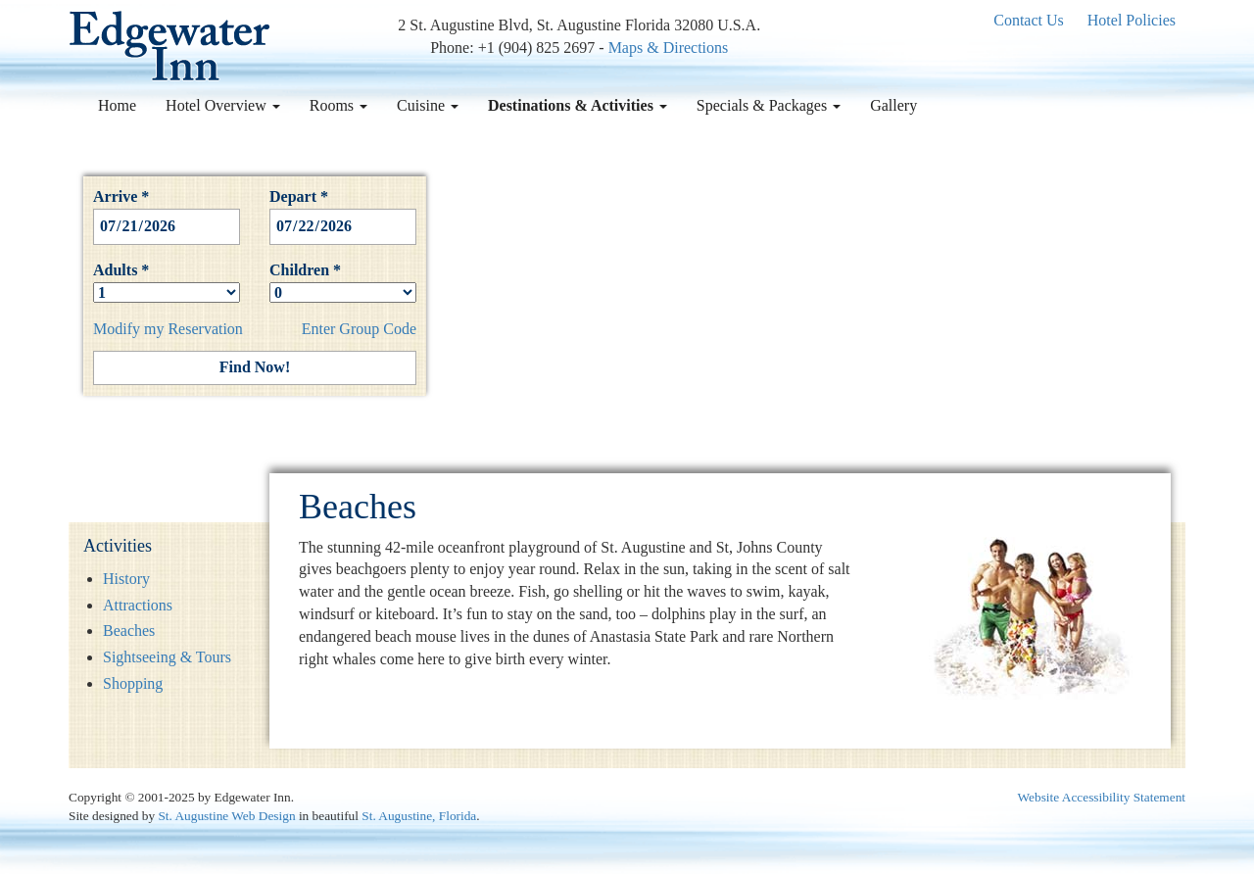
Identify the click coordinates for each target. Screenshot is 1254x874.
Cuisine (427, 105)
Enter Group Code (359, 328)
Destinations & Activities (577, 105)
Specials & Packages (769, 105)
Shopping (133, 683)
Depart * (342, 211)
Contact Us (1028, 20)
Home (117, 105)
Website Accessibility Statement (1101, 797)
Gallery (893, 105)
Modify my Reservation (168, 328)
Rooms (338, 105)
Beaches (129, 630)
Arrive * (166, 211)
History (126, 578)
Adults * (166, 281)
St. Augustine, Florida (419, 815)
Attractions (137, 605)
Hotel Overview (223, 105)
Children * (342, 281)
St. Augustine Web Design (226, 815)
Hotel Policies (1131, 20)
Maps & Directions (668, 47)
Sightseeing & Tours (167, 657)
